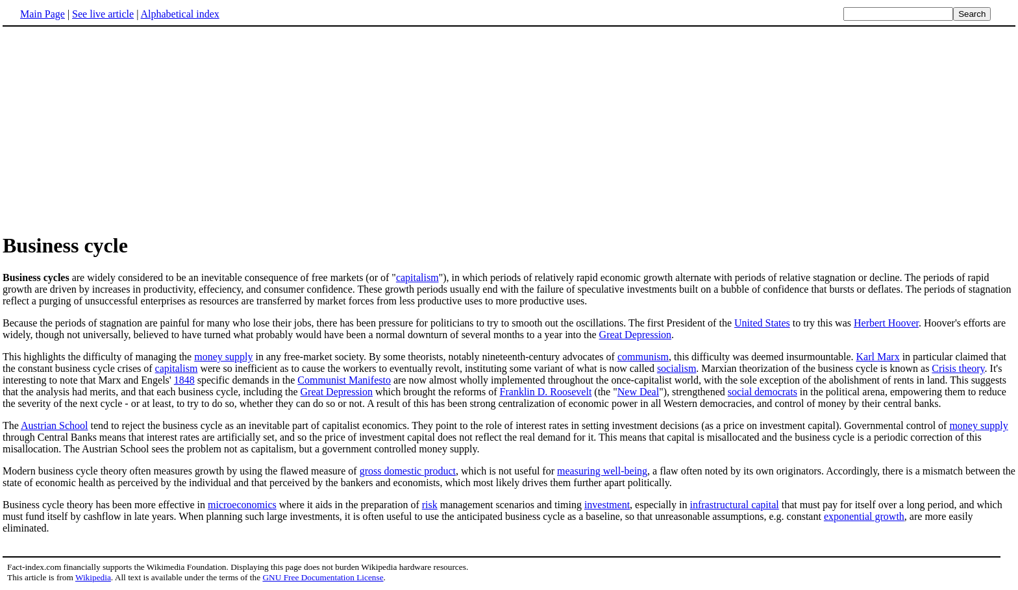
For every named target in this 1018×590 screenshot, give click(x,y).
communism (643, 356)
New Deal (638, 391)
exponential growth (864, 516)
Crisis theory (958, 368)
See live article (103, 13)
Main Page (42, 13)
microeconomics (242, 504)
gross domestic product (408, 470)
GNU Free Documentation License (322, 577)
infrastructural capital (734, 504)
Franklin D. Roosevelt (546, 391)
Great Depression (635, 334)
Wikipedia (93, 577)
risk (430, 504)
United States (762, 322)
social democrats (762, 391)
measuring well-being (602, 470)
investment (607, 504)
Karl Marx (878, 356)
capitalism (417, 277)
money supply (223, 356)
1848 (184, 380)
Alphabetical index (179, 13)
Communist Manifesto (344, 380)
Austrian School (54, 425)
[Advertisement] (112, 129)
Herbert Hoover (886, 322)
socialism (676, 368)
